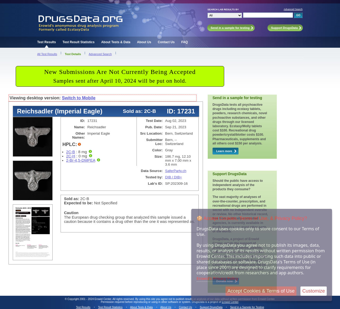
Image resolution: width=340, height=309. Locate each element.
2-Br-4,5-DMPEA (80, 160)
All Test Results (47, 54)
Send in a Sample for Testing (247, 307)
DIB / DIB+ (173, 177)
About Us (144, 42)
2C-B (70, 152)
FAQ (184, 42)
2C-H (70, 156)
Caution (71, 213)
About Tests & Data (115, 42)
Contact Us (166, 42)
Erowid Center (230, 302)
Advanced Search (293, 9)
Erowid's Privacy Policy (217, 278)
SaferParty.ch (175, 171)
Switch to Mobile (78, 98)
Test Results (46, 42)
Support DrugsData (211, 307)
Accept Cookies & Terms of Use (261, 291)
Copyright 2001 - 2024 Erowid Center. (89, 299)
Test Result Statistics (78, 42)
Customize (313, 291)
